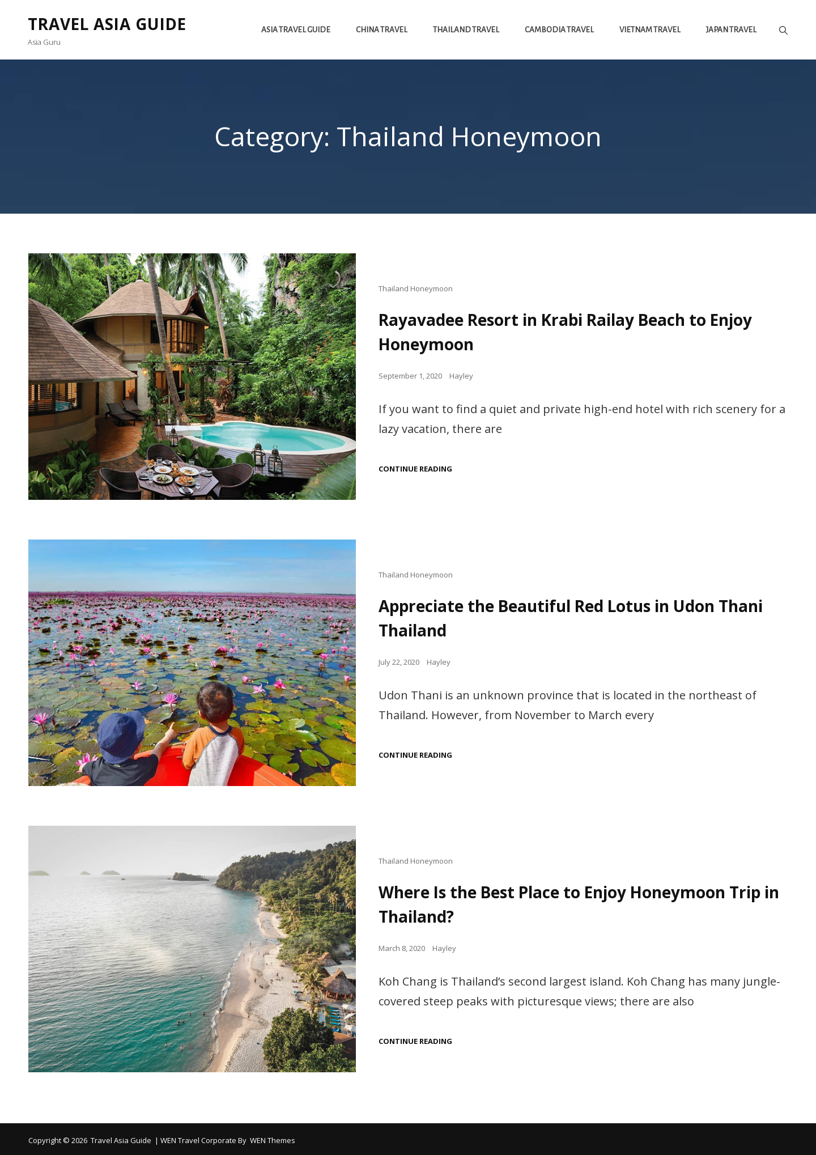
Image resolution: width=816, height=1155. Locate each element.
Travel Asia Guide (110, 24)
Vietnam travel (649, 30)
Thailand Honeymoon (416, 288)
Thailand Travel (465, 30)
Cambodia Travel (558, 30)
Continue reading (415, 468)
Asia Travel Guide (295, 30)
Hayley (461, 375)
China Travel (381, 30)
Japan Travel (731, 30)
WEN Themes (272, 1137)
